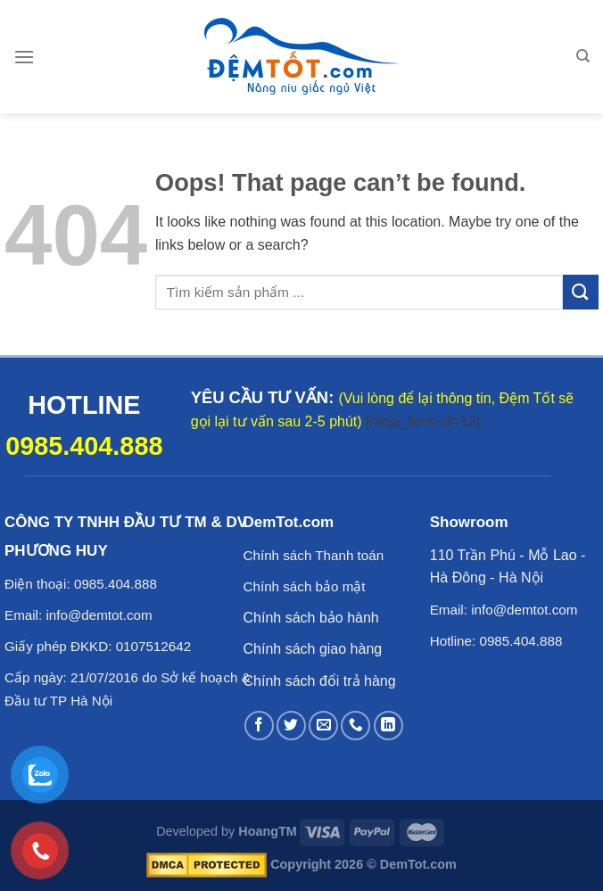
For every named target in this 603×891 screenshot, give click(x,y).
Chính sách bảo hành (311, 617)
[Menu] (24, 56)
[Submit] (581, 292)
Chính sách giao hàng (313, 648)
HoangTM (267, 831)
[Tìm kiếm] (583, 56)
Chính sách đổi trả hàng (320, 681)
